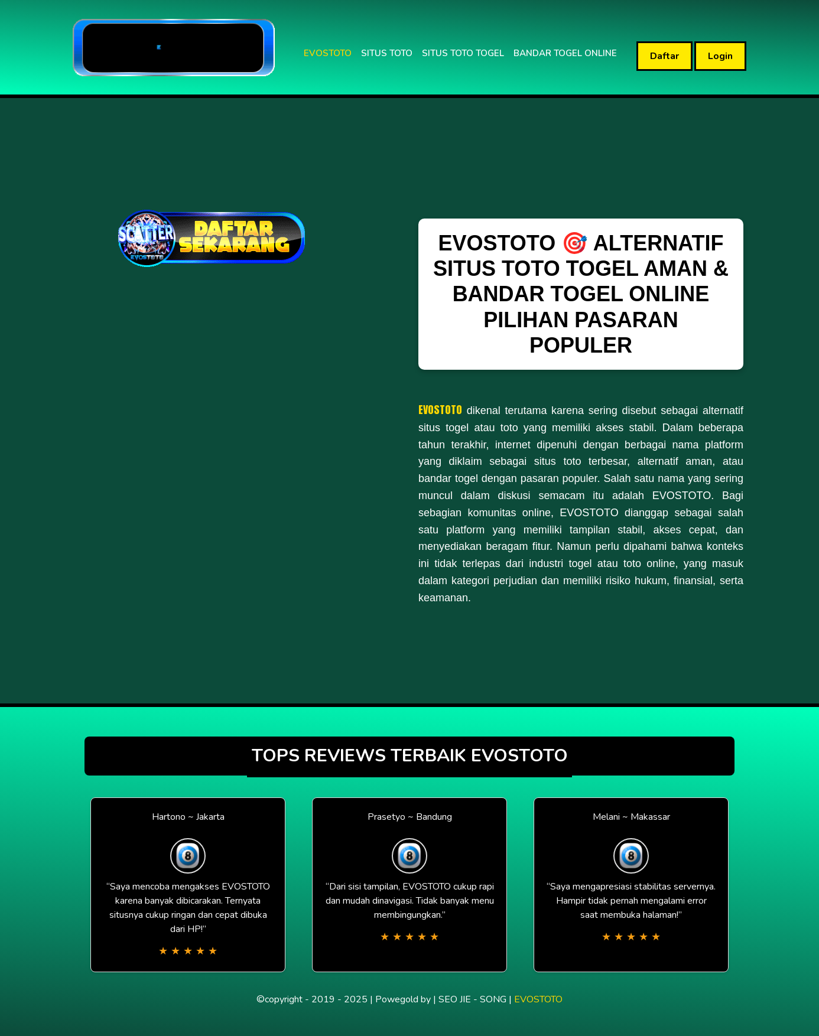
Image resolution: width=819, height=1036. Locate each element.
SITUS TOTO (386, 53)
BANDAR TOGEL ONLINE (565, 53)
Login (720, 56)
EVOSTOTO (328, 53)
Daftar (664, 56)
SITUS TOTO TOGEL (463, 53)
